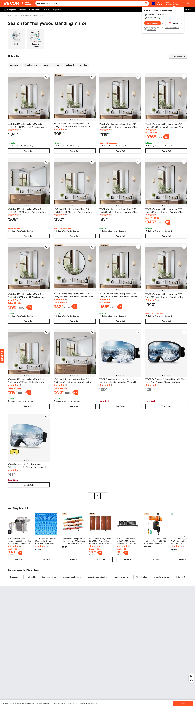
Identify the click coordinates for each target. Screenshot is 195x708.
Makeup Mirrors (38, 16)
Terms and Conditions (172, 28)
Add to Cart (28, 151)
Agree (182, 703)
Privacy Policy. (151, 30)
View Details (120, 406)
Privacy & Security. (93, 703)
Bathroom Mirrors (25, 16)
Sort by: (174, 56)
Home (10, 16)
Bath (15, 16)
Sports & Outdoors (35, 45)
